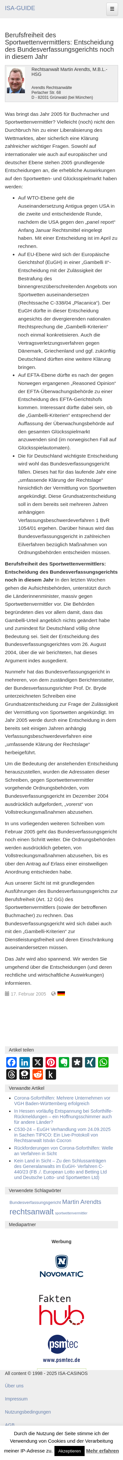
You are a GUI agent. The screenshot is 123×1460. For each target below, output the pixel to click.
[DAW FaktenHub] (61, 1308)
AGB (10, 1425)
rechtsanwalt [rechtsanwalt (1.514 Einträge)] (32, 1211)
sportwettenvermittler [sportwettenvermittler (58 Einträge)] (71, 1213)
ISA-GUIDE (20, 8)
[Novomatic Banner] (61, 1265)
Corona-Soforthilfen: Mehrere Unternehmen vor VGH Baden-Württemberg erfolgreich (62, 1100)
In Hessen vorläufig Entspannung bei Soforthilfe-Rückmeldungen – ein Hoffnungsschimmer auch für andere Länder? (63, 1116)
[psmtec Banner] (61, 1347)
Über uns (14, 1385)
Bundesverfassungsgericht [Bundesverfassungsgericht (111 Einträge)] (35, 1202)
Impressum (16, 1398)
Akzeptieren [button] (69, 1451)
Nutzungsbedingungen (28, 1412)
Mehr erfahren (102, 1450)
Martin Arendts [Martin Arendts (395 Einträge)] (81, 1201)
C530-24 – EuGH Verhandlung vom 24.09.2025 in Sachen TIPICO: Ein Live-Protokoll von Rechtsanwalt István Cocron (62, 1135)
